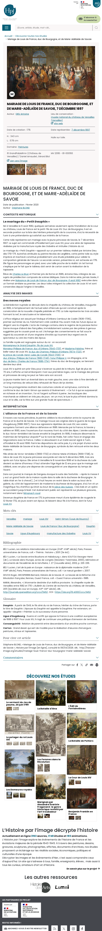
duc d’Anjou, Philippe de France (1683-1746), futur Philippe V (34, 358)
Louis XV (7, 503)
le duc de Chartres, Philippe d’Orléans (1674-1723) (55, 351)
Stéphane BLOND (21, 208)
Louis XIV (43, 518)
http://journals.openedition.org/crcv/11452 (25, 592)
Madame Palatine (74, 348)
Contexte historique (19, 214)
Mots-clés (9, 510)
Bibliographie (12, 542)
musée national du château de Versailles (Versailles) (72, 119)
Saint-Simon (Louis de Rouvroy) (72, 518)
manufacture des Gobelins (61, 533)
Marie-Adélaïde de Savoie (19, 526)
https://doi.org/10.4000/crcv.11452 (73, 592)
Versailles (11, 518)
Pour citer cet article (17, 638)
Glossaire (9, 599)
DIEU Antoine (22, 114)
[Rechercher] (54, 28)
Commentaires (13, 657)
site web (58, 123)
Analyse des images (17, 293)
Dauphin (90, 526)
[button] (16, 169)
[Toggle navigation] (6, 28)
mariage (27, 518)
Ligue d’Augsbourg (30, 533)
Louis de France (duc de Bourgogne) (60, 526)
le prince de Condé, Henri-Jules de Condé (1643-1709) (32, 354)
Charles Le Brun (21, 274)
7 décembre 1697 (80, 130)
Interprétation (15, 406)
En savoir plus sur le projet (82, 868)
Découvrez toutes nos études (31, 35)
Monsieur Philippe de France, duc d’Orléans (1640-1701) (32, 348)
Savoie (9, 533)
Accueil (8, 35)
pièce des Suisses (63, 486)
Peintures (23, 147)
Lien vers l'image (18, 160)
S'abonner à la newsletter (90, 18)
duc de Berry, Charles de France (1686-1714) (26, 361)
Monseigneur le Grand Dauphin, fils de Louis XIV (28, 345)
